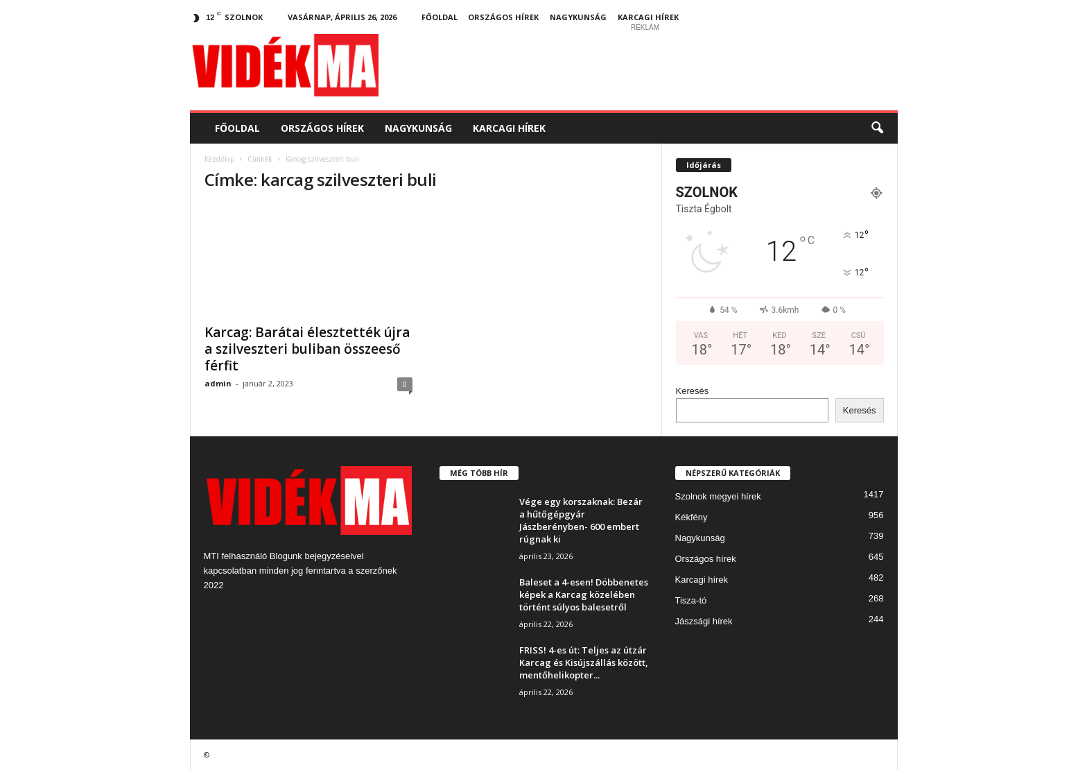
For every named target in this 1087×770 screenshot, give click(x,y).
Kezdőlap (219, 159)
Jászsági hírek (704, 621)
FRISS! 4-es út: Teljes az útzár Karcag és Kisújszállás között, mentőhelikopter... (583, 662)
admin (218, 383)
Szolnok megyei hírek (718, 496)
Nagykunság (578, 17)
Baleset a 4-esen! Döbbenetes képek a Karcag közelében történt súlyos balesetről (583, 594)
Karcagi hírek (648, 17)
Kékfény (691, 517)
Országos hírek (503, 17)
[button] (877, 128)
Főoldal (439, 17)
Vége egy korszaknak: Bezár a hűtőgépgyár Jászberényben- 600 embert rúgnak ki (581, 520)
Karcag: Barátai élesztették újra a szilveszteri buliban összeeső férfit (307, 349)
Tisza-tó (691, 600)
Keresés (692, 391)
